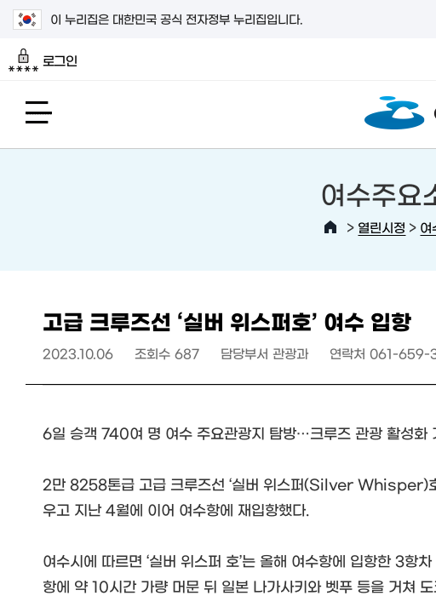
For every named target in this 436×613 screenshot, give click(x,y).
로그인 (43, 60)
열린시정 (381, 227)
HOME (330, 227)
